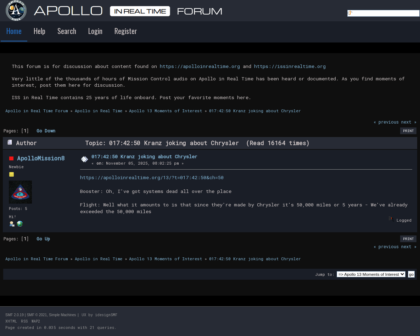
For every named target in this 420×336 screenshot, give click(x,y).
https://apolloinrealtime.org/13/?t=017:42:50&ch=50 (152, 177)
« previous (386, 122)
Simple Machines (62, 315)
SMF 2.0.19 (14, 315)
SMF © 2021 (37, 315)
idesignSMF (106, 315)
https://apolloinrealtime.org (200, 66)
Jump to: (324, 274)
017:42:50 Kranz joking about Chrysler (144, 156)
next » (408, 122)
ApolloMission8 (41, 158)
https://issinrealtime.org (290, 66)
